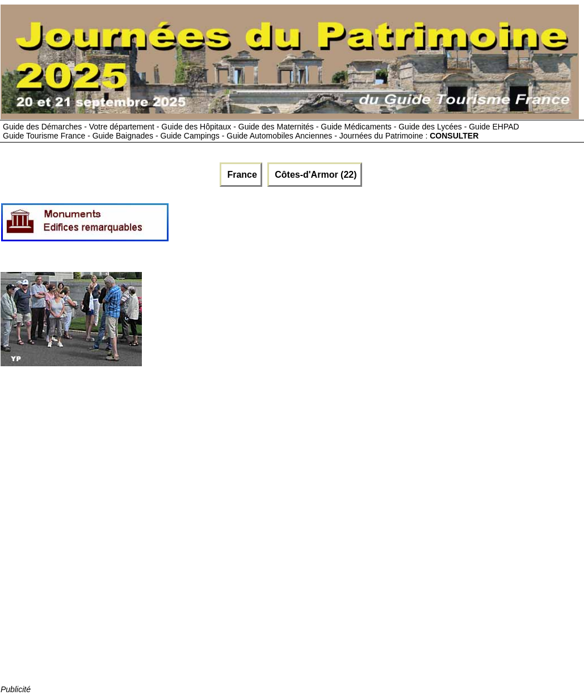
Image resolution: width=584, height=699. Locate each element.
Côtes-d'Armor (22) (314, 174)
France (241, 174)
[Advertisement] (376, 226)
